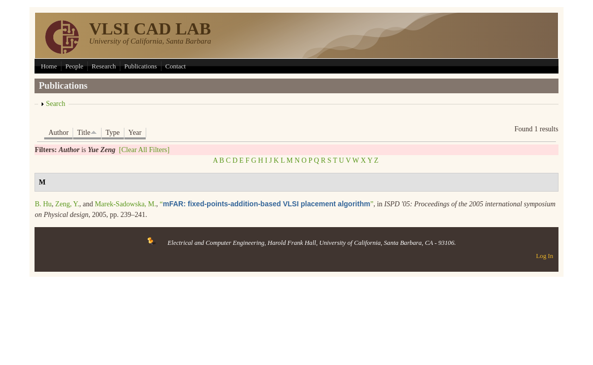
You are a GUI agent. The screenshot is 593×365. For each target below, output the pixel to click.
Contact (176, 66)
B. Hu (43, 204)
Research (104, 66)
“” (267, 204)
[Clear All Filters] (144, 150)
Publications (140, 66)
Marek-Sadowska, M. (125, 204)
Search (55, 103)
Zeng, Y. (67, 204)
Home (49, 66)
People (74, 66)
